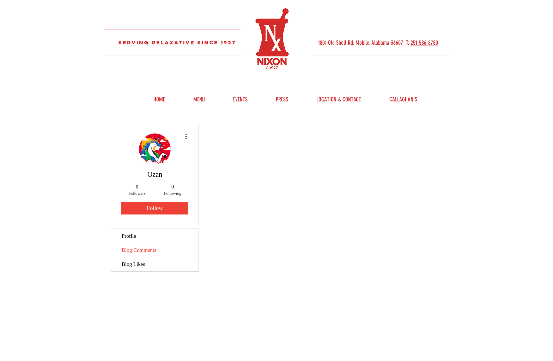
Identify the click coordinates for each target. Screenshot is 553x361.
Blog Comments (139, 250)
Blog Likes (133, 264)
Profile (129, 236)
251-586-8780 (424, 42)
